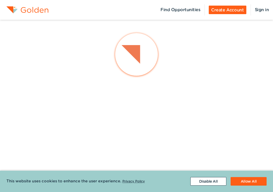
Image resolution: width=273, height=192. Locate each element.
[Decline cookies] (208, 181)
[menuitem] (24, 10)
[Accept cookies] (249, 181)
